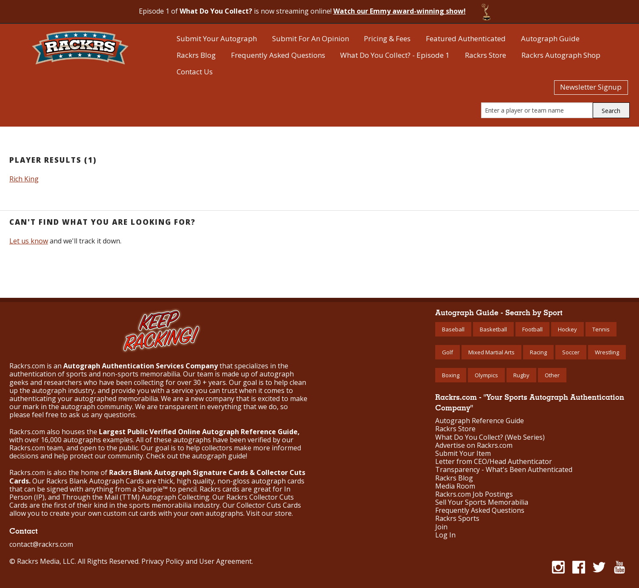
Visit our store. (269, 513)
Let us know (28, 241)
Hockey (567, 329)
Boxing (450, 375)
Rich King (24, 179)
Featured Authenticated (466, 38)
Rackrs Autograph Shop (560, 55)
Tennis (601, 329)
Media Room (455, 486)
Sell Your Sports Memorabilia (481, 502)
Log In (445, 535)
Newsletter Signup (591, 87)
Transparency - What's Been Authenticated (503, 470)
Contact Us (195, 71)
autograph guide (219, 456)
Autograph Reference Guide (479, 421)
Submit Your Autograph (217, 38)
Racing (538, 352)
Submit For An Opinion (310, 38)
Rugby (521, 375)
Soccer (571, 352)
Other (552, 375)
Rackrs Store (485, 55)
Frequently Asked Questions (278, 55)
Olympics (486, 375)
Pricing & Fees (387, 38)
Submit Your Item (463, 453)
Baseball (453, 329)
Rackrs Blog (196, 55)
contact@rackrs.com (41, 544)
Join (441, 527)
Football (532, 329)
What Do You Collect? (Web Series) (490, 437)
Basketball (493, 329)
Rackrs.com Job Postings (474, 494)
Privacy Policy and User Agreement (196, 561)
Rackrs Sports (457, 518)
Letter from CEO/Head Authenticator (493, 462)
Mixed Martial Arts (491, 352)
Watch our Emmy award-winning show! (399, 11)
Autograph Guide (550, 38)
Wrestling (607, 352)
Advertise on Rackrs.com (473, 445)
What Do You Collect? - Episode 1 (395, 55)
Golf (447, 352)
